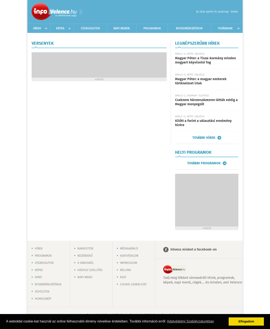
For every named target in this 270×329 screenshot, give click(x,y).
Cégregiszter (90, 28)
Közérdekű (85, 255)
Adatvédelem (129, 255)
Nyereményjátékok (189, 28)
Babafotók (85, 248)
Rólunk (125, 270)
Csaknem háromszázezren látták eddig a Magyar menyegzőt (206, 102)
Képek (60, 28)
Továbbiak (225, 28)
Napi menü (84, 277)
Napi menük (121, 28)
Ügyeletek (42, 291)
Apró (38, 277)
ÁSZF (123, 277)
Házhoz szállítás (90, 270)
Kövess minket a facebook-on (193, 249)
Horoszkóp (43, 299)
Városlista (80, 12)
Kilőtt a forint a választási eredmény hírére (203, 123)
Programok (152, 28)
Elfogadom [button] (246, 321)
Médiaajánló (129, 248)
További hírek (203, 138)
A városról (85, 263)
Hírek (37, 28)
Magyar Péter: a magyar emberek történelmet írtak (201, 81)
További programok (204, 163)
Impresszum (128, 263)
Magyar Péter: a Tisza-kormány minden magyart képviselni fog (205, 60)
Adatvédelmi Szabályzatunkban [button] (190, 321)
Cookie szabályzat (133, 284)
